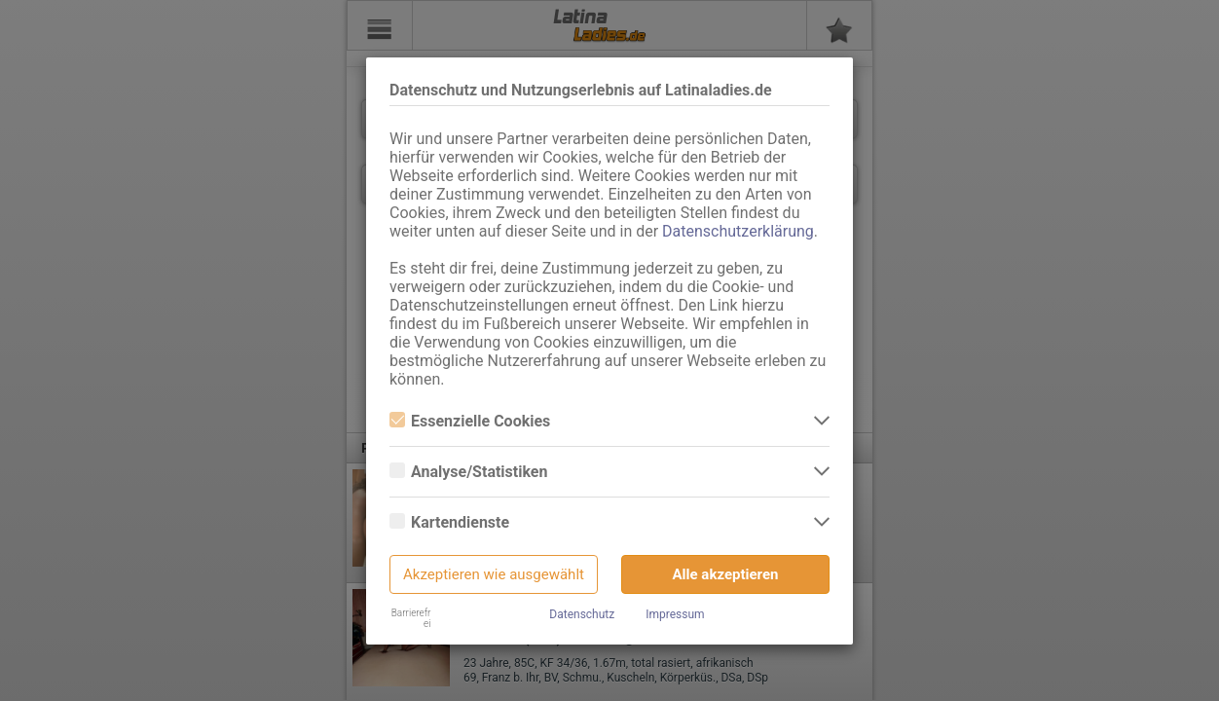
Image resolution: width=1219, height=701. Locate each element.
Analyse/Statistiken (468, 471)
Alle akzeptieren (726, 574)
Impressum (675, 614)
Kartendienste (449, 522)
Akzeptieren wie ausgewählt (493, 574)
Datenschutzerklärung (738, 231)
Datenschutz (581, 614)
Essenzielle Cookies (469, 421)
